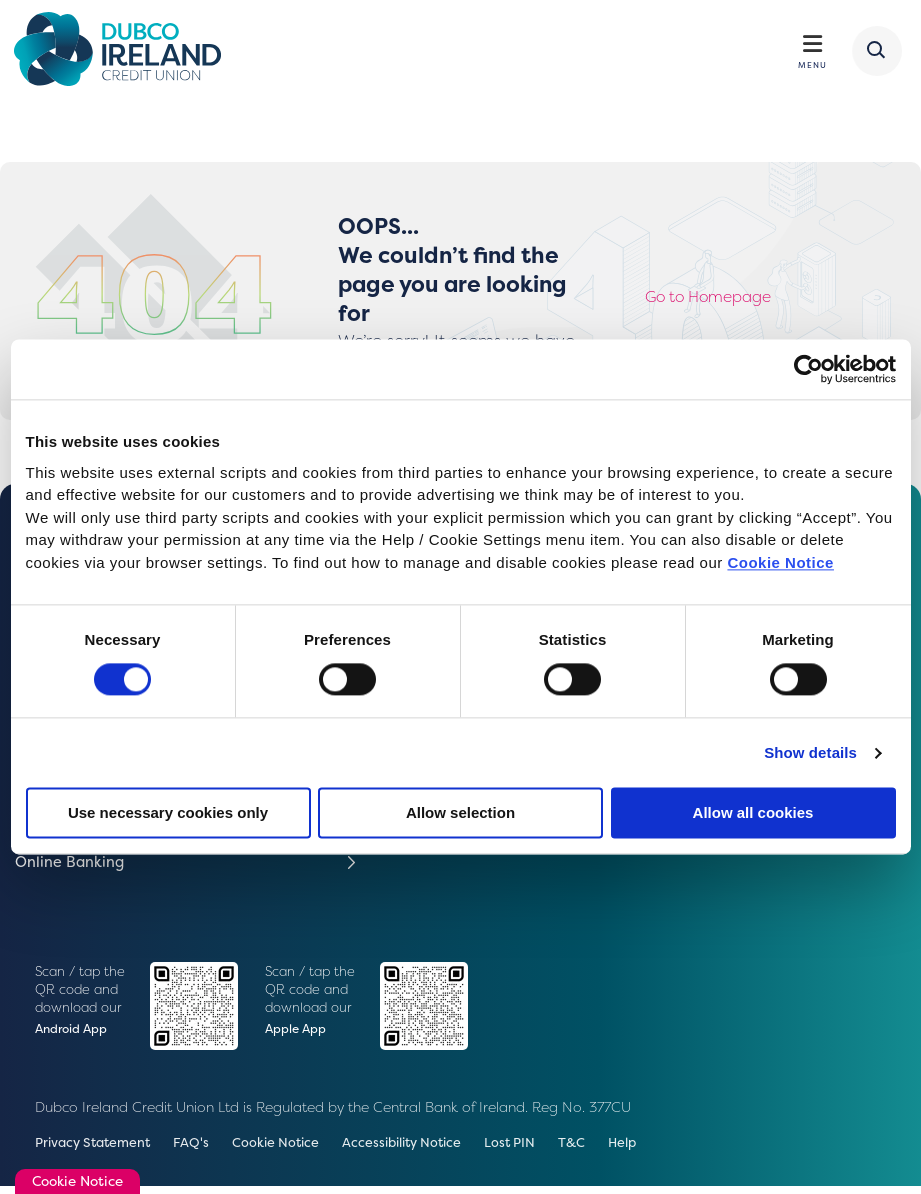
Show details (810, 752)
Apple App (297, 1035)
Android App (73, 1035)
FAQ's (202, 1150)
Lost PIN (542, 1150)
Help (660, 1150)
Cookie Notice (780, 562)
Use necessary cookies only (168, 813)
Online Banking (74, 867)
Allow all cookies (753, 813)
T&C (607, 1150)
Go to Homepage (715, 301)
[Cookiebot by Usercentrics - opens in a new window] (808, 369)
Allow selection (460, 813)
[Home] (127, 52)
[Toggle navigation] (811, 46)
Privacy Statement (98, 1150)
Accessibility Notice (426, 1150)
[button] (874, 53)
